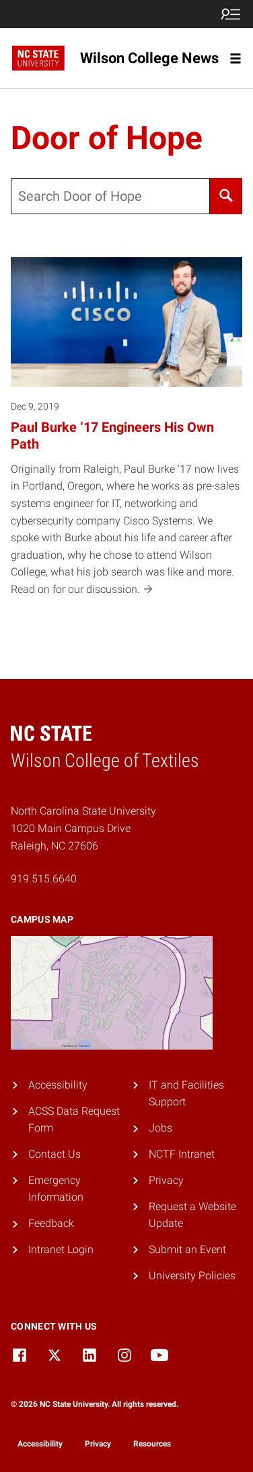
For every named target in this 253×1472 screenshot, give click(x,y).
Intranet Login (61, 1249)
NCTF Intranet (182, 1154)
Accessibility (57, 1084)
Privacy (166, 1180)
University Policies (192, 1275)
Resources (152, 1443)
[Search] (226, 196)
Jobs (160, 1127)
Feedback (51, 1223)
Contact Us (54, 1154)
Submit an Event (187, 1249)
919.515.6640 (44, 878)
